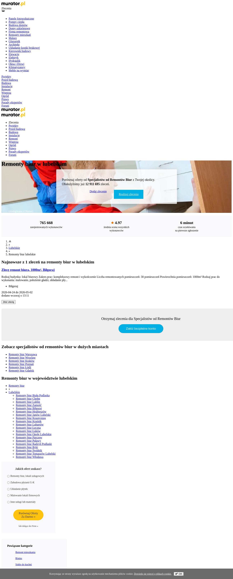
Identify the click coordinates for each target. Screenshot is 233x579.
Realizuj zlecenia (129, 194)
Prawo (5, 99)
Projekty (6, 76)
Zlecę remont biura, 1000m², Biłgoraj (28, 270)
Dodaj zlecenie (98, 191)
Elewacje (14, 54)
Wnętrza (6, 92)
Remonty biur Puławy (28, 440)
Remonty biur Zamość (28, 405)
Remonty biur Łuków (28, 431)
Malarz (13, 38)
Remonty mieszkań (20, 34)
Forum (5, 105)
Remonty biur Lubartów (30, 424)
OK (178, 574)
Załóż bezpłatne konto (141, 328)
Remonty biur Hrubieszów (31, 411)
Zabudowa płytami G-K (20, 482)
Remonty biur (16, 385)
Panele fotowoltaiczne (21, 18)
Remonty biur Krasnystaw (31, 418)
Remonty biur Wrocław (22, 357)
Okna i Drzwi (16, 63)
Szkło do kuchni (23, 564)
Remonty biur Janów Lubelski (33, 414)
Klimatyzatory (17, 67)
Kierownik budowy (20, 51)
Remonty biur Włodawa (29, 456)
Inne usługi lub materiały (21, 502)
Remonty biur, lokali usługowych (25, 476)
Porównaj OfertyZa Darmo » (28, 515)
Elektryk (14, 57)
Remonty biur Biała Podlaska (33, 395)
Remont (6, 89)
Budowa (6, 83)
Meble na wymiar (19, 70)
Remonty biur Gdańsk (21, 370)
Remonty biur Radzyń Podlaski (34, 443)
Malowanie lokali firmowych (23, 495)
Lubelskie (14, 247)
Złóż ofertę (8, 302)
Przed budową (9, 79)
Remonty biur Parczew (29, 437)
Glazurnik (14, 41)
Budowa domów (18, 25)
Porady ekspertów (11, 102)
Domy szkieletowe (19, 28)
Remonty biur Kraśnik (28, 421)
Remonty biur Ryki (27, 447)
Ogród (5, 96)
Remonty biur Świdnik (29, 450)
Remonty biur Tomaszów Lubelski (36, 453)
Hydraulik (14, 60)
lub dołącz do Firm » (28, 526)
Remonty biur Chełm (28, 398)
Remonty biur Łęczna (28, 427)
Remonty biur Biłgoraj (29, 408)
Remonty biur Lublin (28, 401)
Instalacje (6, 86)
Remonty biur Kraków (21, 360)
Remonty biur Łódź (20, 367)
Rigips (18, 558)
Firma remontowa (19, 31)
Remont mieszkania (25, 552)
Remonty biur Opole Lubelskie (34, 434)
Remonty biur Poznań (21, 364)
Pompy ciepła (16, 21)
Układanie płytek (17, 489)
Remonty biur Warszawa (23, 354)
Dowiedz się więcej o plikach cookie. (153, 574)
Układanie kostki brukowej (24, 47)
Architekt (14, 44)
